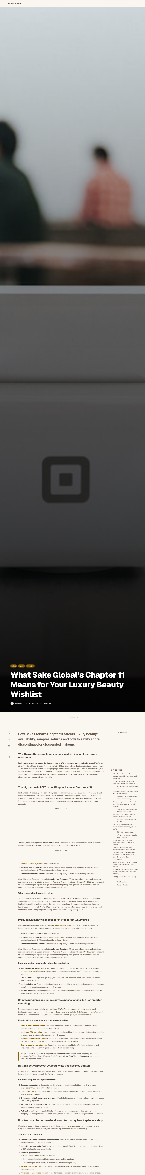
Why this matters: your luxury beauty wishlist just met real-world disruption (125, 815)
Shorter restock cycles (31, 868)
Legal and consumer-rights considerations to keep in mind (124, 887)
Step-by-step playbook (125, 871)
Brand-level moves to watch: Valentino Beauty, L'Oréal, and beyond (123, 881)
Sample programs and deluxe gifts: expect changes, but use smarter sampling (125, 843)
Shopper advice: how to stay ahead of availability (127, 836)
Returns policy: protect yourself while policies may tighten (124, 854)
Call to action (122, 921)
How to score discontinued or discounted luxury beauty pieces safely (124, 865)
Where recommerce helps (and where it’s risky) (127, 875)
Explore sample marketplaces (34, 1049)
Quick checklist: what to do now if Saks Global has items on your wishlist (125, 903)
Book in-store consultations (33, 1030)
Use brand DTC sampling (31, 1036)
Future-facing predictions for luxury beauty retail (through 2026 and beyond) (125, 910)
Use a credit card (28, 1096)
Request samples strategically (34, 1043)
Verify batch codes (29, 1171)
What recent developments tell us (127, 826)
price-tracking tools (29, 975)
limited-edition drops (63, 930)
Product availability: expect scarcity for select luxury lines (125, 831)
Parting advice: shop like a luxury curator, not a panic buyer (124, 916)
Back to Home (14, 3)
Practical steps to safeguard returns (127, 859)
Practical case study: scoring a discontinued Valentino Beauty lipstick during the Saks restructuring (124, 894)
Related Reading (122, 924)
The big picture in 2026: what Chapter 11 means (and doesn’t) (124, 821)
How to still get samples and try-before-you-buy (127, 849)
